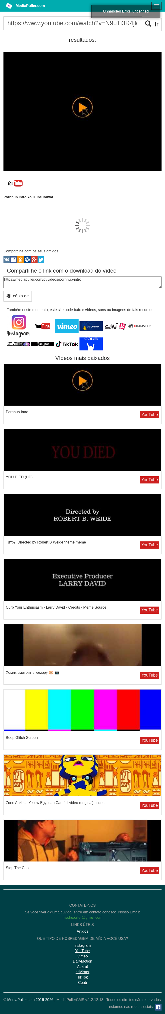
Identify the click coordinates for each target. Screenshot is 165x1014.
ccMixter (82, 972)
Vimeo (82, 956)
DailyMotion (82, 961)
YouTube (149, 414)
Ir (152, 24)
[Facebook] (158, 1007)
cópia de (17, 295)
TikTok (82, 977)
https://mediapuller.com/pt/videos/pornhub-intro (82, 282)
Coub (82, 983)
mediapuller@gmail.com (82, 917)
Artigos (82, 931)
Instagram (82, 945)
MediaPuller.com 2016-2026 (30, 1000)
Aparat (82, 967)
